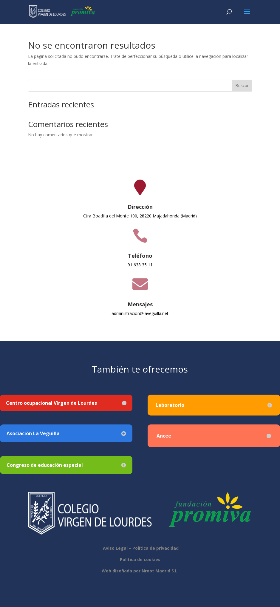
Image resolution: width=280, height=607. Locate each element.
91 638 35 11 (140, 265)
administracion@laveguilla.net (140, 313)
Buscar (242, 85)
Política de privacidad (155, 548)
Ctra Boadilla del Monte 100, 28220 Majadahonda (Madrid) (140, 216)
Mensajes (140, 304)
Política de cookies (140, 559)
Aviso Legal (115, 548)
